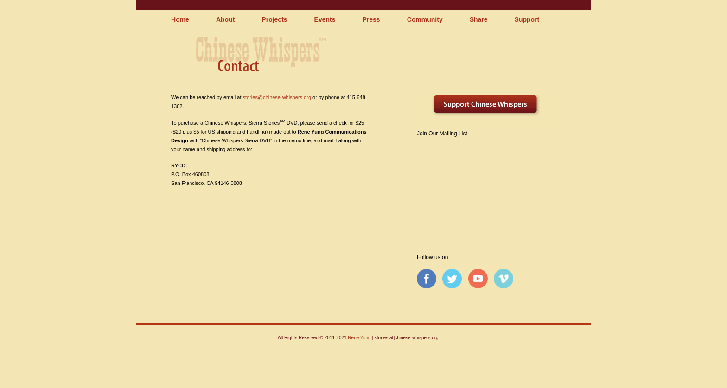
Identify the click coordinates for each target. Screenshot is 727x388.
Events (325, 19)
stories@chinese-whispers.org (277, 97)
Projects (274, 19)
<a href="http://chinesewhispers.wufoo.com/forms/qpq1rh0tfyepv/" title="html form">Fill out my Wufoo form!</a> (485, 185)
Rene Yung (359, 337)
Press (371, 19)
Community (425, 19)
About (225, 19)
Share (479, 19)
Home (180, 19)
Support (527, 19)
